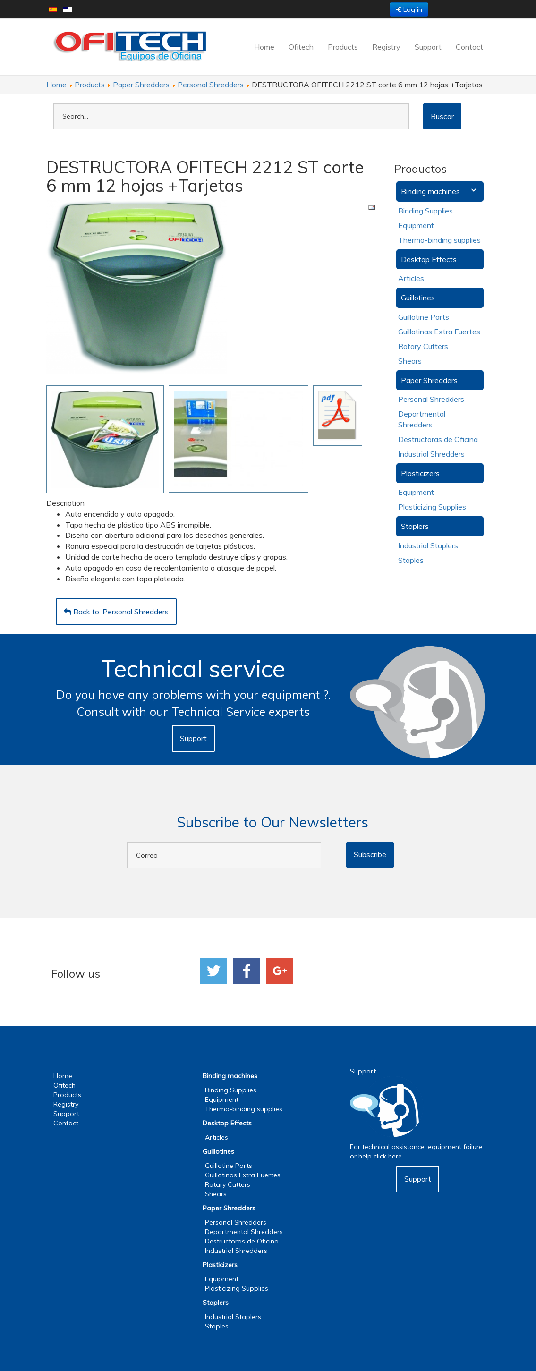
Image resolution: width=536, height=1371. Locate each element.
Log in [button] (409, 9)
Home (264, 46)
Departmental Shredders (244, 1231)
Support (428, 46)
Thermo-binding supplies (439, 240)
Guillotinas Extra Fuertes (439, 331)
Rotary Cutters (423, 346)
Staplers (415, 526)
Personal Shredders (431, 399)
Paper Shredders (429, 380)
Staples (411, 560)
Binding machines (430, 191)
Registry (386, 46)
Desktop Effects (429, 259)
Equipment (416, 225)
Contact (469, 46)
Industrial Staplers (428, 545)
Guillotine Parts (423, 317)
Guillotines (418, 297)
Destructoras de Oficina (438, 439)
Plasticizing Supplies (432, 506)
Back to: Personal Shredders (116, 611)
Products (343, 46)
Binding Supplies (425, 210)
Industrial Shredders (431, 454)
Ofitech (301, 46)
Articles (411, 278)
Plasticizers (420, 473)
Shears (410, 361)
